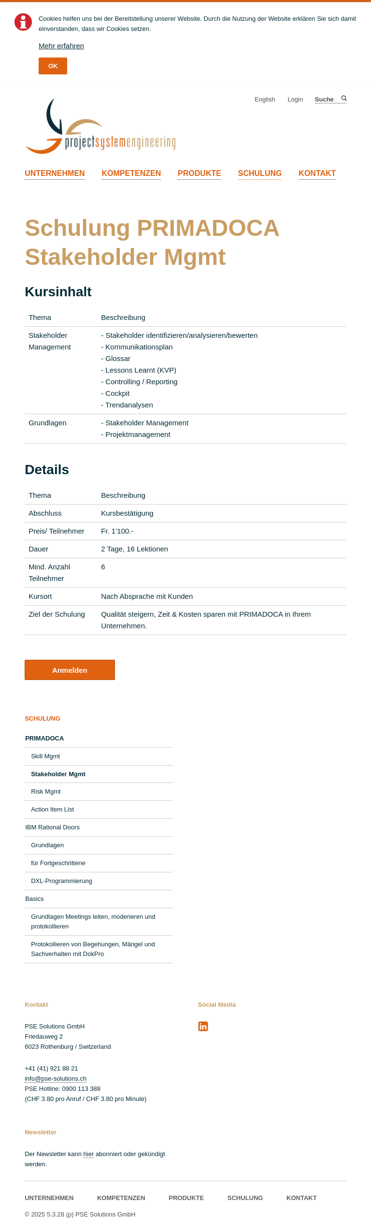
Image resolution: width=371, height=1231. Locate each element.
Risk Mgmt (45, 791)
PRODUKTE (199, 173)
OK (53, 66)
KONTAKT (317, 173)
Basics (34, 898)
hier (89, 1154)
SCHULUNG (260, 173)
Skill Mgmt (45, 756)
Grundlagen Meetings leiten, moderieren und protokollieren (93, 921)
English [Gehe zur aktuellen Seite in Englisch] (265, 99)
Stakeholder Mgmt (58, 774)
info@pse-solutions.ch (55, 1078)
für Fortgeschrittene (58, 863)
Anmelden (69, 670)
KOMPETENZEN (131, 173)
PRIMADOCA (44, 738)
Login (295, 99)
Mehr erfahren (61, 46)
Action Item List (52, 809)
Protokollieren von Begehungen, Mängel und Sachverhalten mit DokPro (93, 949)
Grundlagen (47, 845)
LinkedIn (203, 1026)
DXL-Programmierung (61, 880)
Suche (343, 99)
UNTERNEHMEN (55, 173)
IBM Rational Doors (52, 827)
